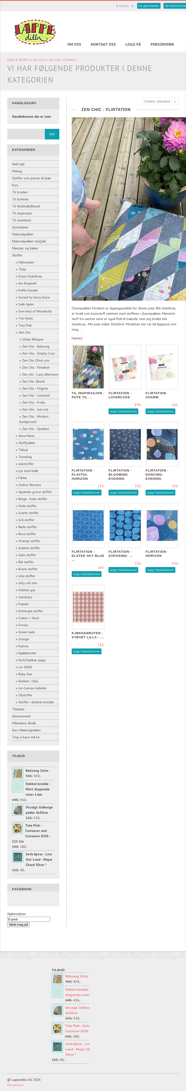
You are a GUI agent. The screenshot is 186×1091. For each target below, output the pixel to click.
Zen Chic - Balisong (35, 346)
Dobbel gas (26, 590)
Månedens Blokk (24, 723)
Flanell (23, 604)
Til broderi (20, 192)
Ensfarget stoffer (30, 611)
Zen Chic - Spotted (35, 429)
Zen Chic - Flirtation (62, 60)
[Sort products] (160, 101)
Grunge (23, 639)
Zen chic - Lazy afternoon (40, 374)
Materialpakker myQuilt (29, 241)
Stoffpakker (26, 443)
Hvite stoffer (27, 506)
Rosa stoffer (27, 534)
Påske (22, 478)
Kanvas (23, 646)
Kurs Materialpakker (26, 730)
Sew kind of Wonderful (35, 311)
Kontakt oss (103, 44)
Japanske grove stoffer (35, 492)
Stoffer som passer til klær (31, 178)
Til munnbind (21, 220)
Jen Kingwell (27, 283)
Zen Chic (38, 60)
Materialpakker (23, 234)
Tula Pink (24, 325)
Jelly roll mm (27, 583)
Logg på (133, 44)
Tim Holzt (25, 318)
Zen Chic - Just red (35, 409)
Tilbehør (18, 709)
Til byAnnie (20, 199)
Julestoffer (26, 464)
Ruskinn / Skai (28, 681)
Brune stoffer (28, 569)
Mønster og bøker (25, 248)
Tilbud (23, 450)
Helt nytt (18, 164)
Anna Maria (26, 436)
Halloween (26, 262)
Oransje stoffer (29, 541)
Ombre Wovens (29, 485)
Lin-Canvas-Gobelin (32, 688)
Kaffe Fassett (28, 290)
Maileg (17, 171)
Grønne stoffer (29, 548)
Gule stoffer (27, 555)
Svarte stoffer (28, 513)
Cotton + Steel (28, 618)
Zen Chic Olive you (35, 360)
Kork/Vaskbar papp (32, 660)
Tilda (22, 269)
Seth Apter (26, 304)
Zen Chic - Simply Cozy (38, 353)
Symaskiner (20, 227)
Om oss (74, 44)
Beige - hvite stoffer (32, 499)
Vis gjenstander (149, 5)
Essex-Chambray (30, 276)
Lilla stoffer (26, 576)
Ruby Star (25, 674)
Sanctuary (25, 597)
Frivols (23, 625)
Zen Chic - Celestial (36, 395)
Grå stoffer (26, 520)
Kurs (15, 185)
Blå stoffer (26, 562)
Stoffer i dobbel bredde (36, 702)
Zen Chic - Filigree (35, 388)
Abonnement (21, 716)
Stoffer (23, 60)
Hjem (11, 60)
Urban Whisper (33, 339)
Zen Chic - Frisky (33, 402)
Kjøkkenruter (27, 653)
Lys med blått (28, 471)
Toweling (25, 457)
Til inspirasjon (22, 213)
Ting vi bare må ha (25, 737)
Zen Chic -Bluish (33, 381)
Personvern (162, 44)
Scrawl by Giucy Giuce (34, 297)
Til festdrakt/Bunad (26, 206)
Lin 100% (25, 667)
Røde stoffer (27, 527)
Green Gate (26, 632)
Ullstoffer (25, 695)
